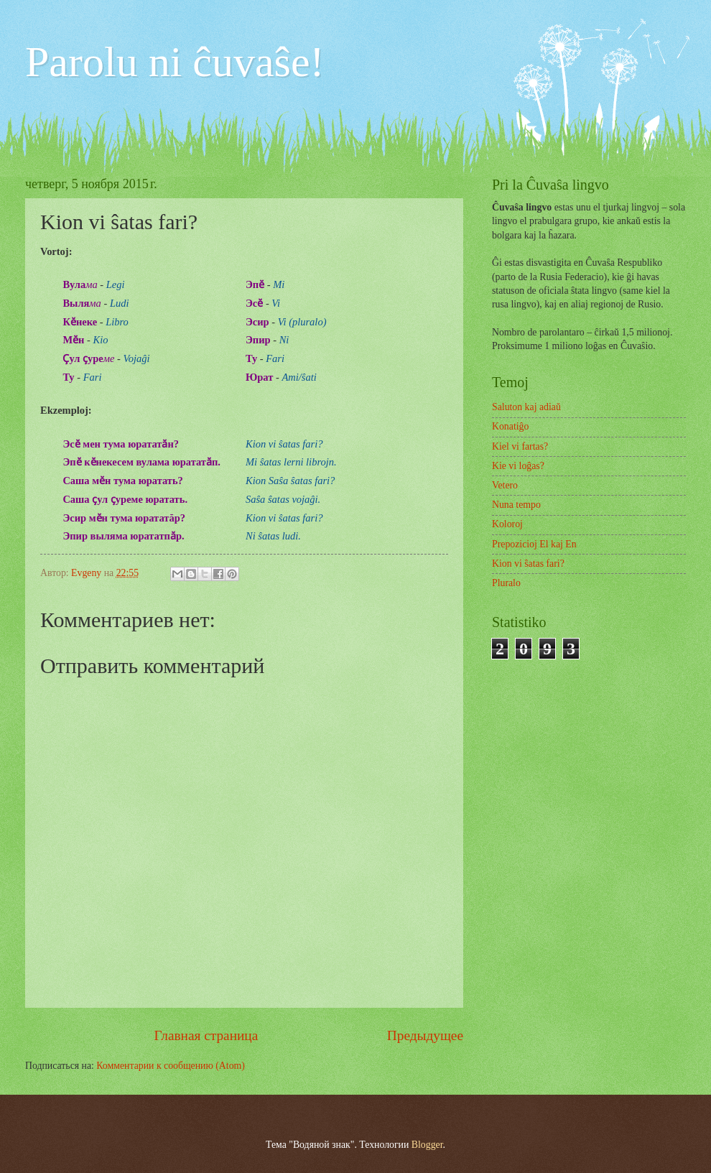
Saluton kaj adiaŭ (526, 407)
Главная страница (206, 1035)
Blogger (427, 1144)
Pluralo (506, 583)
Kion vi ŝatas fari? (528, 563)
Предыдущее (425, 1035)
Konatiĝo (510, 426)
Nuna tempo (516, 504)
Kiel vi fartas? (520, 446)
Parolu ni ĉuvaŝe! (175, 61)
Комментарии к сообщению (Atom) (170, 1065)
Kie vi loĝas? (518, 465)
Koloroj (507, 524)
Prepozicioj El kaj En (534, 544)
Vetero (505, 485)
